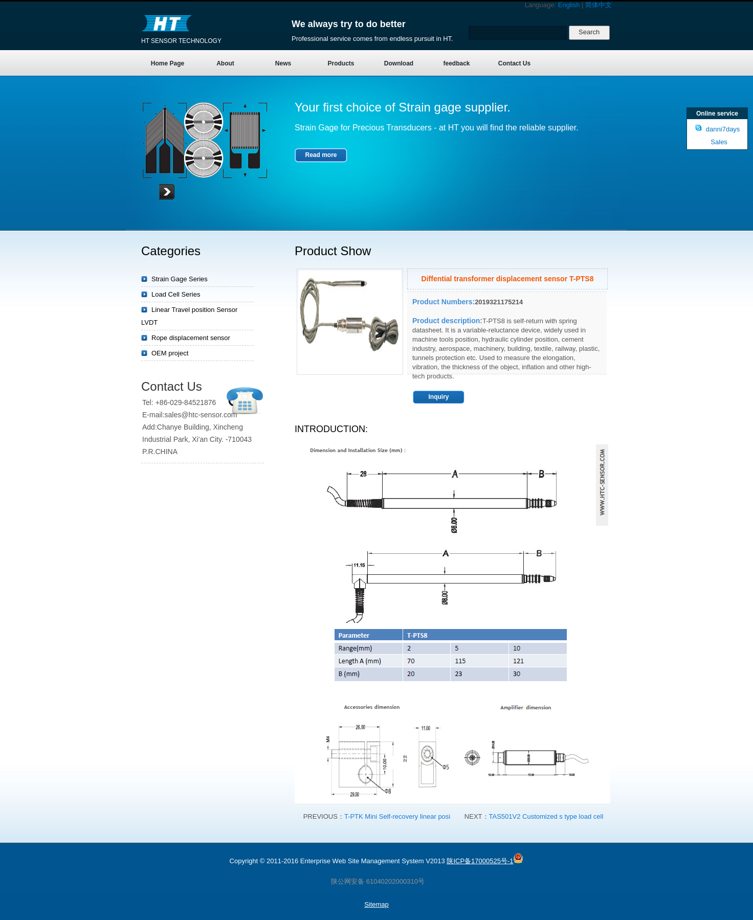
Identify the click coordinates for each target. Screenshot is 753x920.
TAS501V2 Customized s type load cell (546, 816)
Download (398, 63)
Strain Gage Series (179, 279)
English (569, 5)
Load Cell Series (175, 294)
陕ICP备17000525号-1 (480, 861)
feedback (456, 63)
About (225, 63)
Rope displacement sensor (190, 338)
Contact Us (514, 63)
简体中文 (598, 5)
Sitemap (376, 904)
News (283, 63)
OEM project (169, 353)
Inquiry (438, 396)
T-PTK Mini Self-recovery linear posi (397, 816)
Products (340, 63)
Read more (321, 155)
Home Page (167, 63)
